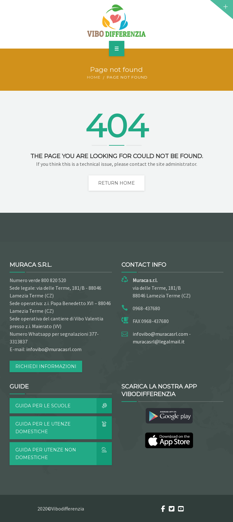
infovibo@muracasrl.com (54, 349)
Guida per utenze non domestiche (63, 453)
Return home (116, 183)
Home (94, 77)
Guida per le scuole (63, 405)
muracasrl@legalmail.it (159, 341)
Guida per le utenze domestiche (63, 427)
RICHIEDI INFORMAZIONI (45, 366)
